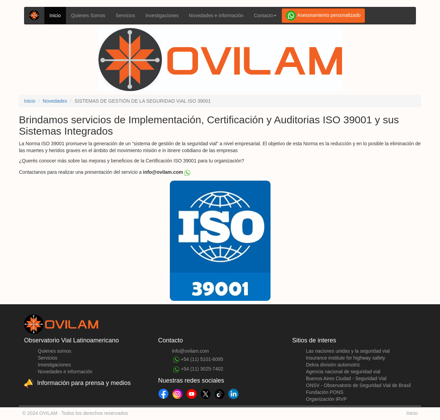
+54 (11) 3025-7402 (198, 369)
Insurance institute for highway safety (345, 358)
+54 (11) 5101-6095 (198, 359)
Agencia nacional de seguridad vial (343, 371)
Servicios (125, 15)
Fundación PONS (324, 392)
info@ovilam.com (190, 351)
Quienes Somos (88, 15)
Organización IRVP (326, 399)
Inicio (55, 15)
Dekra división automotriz (333, 364)
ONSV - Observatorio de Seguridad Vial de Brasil (358, 385)
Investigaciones (162, 15)
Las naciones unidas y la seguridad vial (348, 351)
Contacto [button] (265, 15)
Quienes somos (54, 351)
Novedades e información (216, 15)
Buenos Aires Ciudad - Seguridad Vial (346, 378)
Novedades (55, 101)
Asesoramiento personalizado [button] (323, 16)
